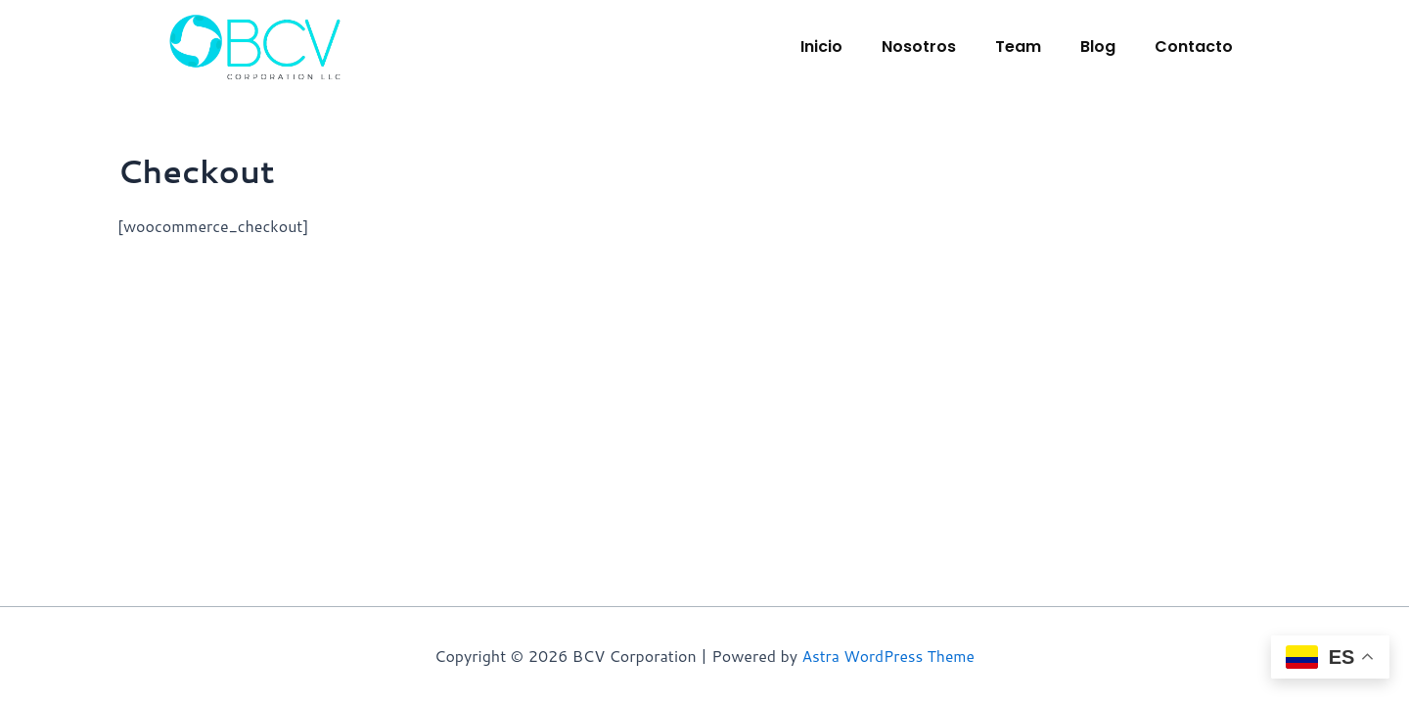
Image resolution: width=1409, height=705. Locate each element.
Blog (1097, 46)
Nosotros (919, 46)
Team (1018, 46)
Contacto (1194, 46)
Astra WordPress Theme (888, 655)
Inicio (821, 46)
